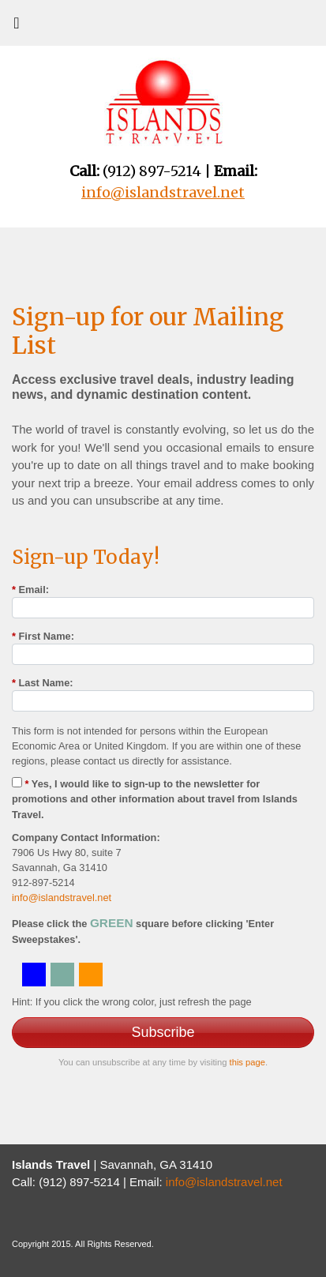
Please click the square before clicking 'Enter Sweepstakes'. (143, 930)
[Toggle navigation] (16, 26)
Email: (30, 589)
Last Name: (42, 683)
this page (247, 1062)
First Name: (43, 636)
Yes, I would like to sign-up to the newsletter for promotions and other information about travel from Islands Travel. (155, 799)
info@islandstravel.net (61, 897)
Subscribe (162, 1032)
